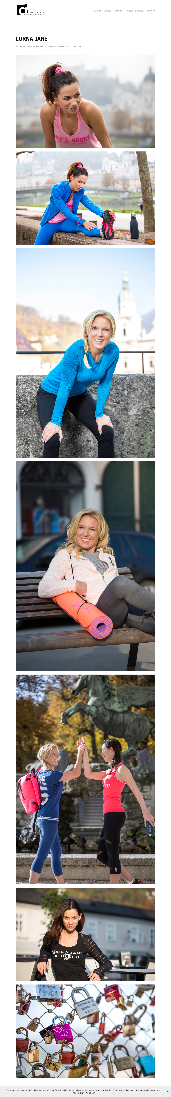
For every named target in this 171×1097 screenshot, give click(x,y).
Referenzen (118, 11)
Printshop (151, 11)
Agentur (107, 11)
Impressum (139, 11)
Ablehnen (90, 1092)
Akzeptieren (78, 1092)
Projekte (97, 11)
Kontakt (129, 11)
